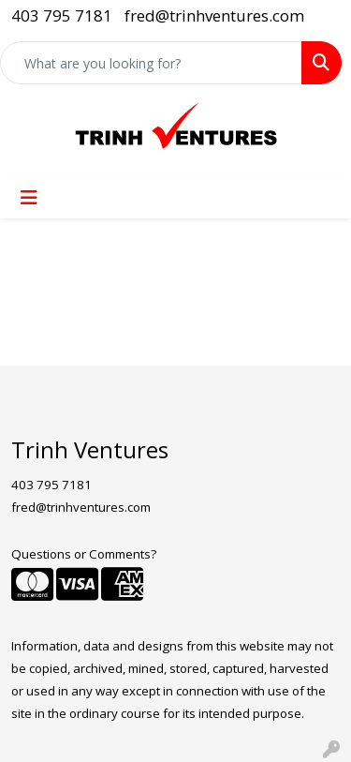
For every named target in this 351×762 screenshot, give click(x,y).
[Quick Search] (151, 62)
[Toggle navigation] (29, 198)
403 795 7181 (61, 15)
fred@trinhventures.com (214, 15)
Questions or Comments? (83, 553)
